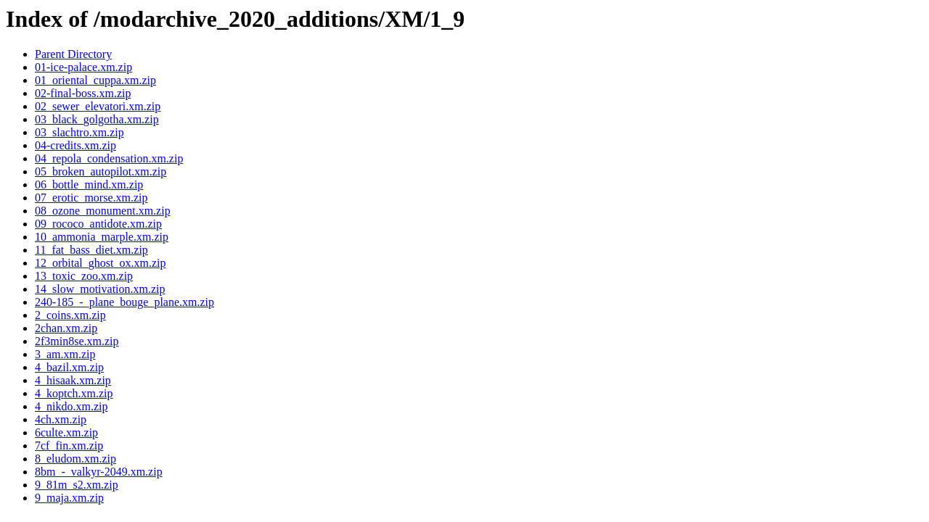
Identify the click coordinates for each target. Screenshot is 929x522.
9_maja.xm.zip (69, 498)
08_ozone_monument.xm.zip (103, 210)
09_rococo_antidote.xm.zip (98, 224)
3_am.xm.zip (65, 354)
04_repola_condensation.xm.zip (109, 158)
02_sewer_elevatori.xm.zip (97, 106)
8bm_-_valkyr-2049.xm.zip (99, 471)
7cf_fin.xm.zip (69, 445)
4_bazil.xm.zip (69, 367)
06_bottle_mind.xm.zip (89, 184)
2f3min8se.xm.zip (77, 341)
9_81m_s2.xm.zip (76, 484)
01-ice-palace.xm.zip (83, 67)
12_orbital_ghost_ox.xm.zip (100, 263)
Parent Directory (73, 54)
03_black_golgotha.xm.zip (97, 119)
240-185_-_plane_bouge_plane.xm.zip (124, 302)
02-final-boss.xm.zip (83, 93)
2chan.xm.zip (66, 328)
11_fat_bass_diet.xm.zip (91, 250)
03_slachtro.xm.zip (79, 132)
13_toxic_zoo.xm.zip (84, 276)
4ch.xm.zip (60, 419)
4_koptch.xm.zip (74, 393)
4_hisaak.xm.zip (73, 380)
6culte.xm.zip (66, 432)
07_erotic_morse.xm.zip (91, 197)
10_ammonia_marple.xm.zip (101, 237)
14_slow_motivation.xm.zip (100, 289)
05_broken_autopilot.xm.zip (100, 171)
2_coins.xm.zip (70, 315)
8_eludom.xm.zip (75, 458)
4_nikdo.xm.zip (71, 406)
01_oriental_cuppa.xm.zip (95, 80)
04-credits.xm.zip (75, 145)
